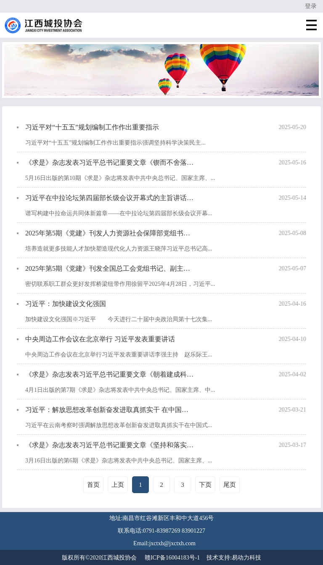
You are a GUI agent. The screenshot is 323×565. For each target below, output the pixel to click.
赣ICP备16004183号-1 (172, 557)
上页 (117, 484)
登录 (311, 6)
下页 (205, 484)
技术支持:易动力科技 (234, 557)
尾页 (229, 484)
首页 (93, 484)
